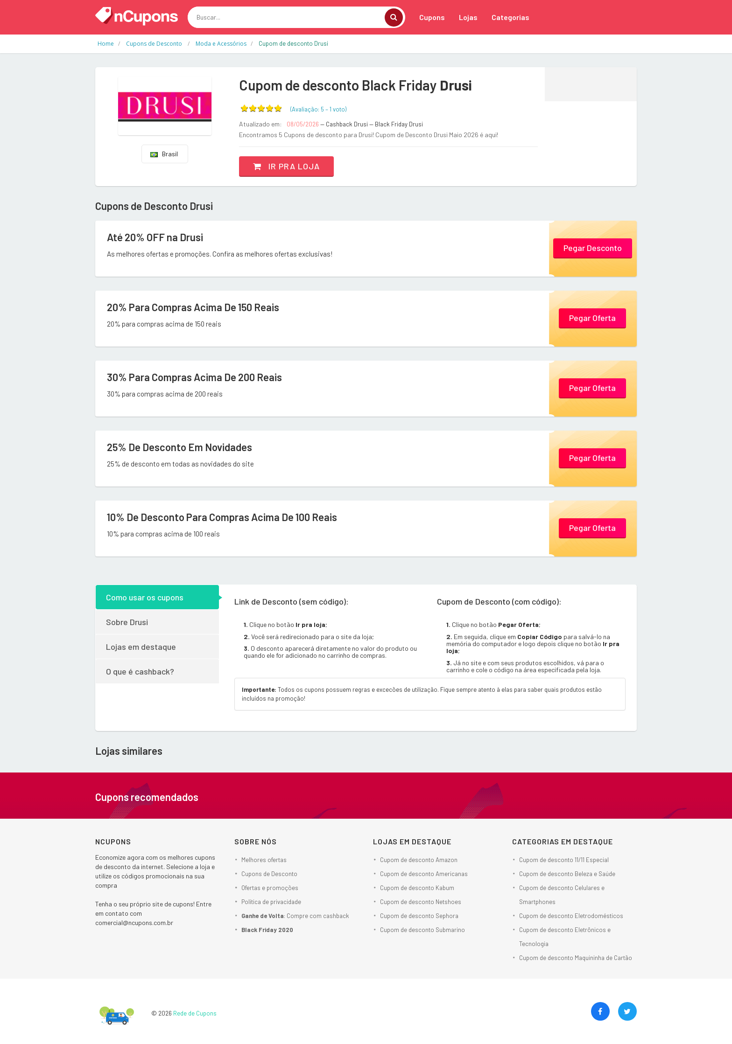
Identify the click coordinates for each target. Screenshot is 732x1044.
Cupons (432, 17)
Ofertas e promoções (269, 887)
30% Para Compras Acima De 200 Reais (194, 377)
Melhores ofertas (264, 859)
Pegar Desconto (592, 248)
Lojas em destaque (141, 646)
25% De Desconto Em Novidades (179, 447)
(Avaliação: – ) (318, 109)
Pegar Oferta (592, 318)
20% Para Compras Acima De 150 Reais (193, 307)
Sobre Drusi (127, 622)
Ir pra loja (286, 166)
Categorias (510, 17)
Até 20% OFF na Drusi (155, 237)
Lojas (468, 17)
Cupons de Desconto (269, 873)
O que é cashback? (140, 671)
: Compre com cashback (295, 915)
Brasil (164, 154)
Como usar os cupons (144, 597)
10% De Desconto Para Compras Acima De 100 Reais (222, 517)
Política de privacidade (271, 901)
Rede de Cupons (195, 1013)
